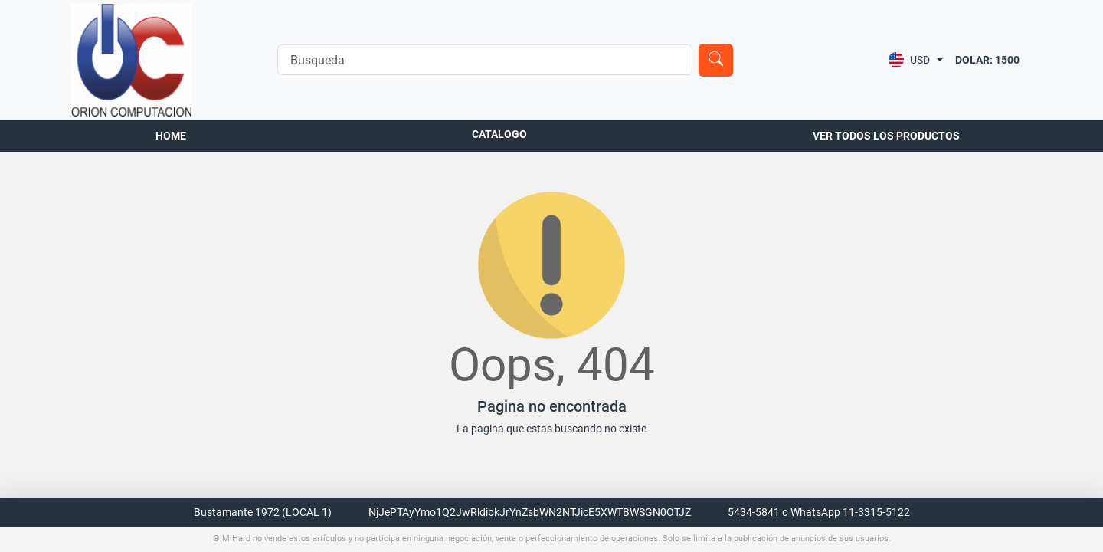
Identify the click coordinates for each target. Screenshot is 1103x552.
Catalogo (499, 134)
